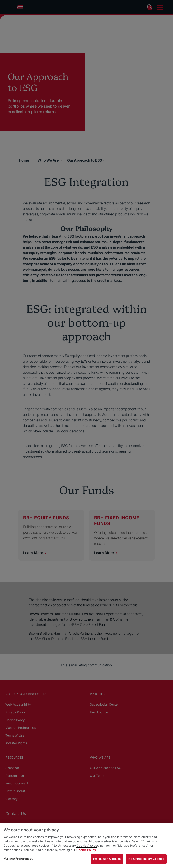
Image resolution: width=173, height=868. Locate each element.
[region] (86, 845)
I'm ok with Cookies (107, 858)
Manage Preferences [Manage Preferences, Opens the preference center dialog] (18, 858)
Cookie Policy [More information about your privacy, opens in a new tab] (86, 850)
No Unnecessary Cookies (146, 858)
